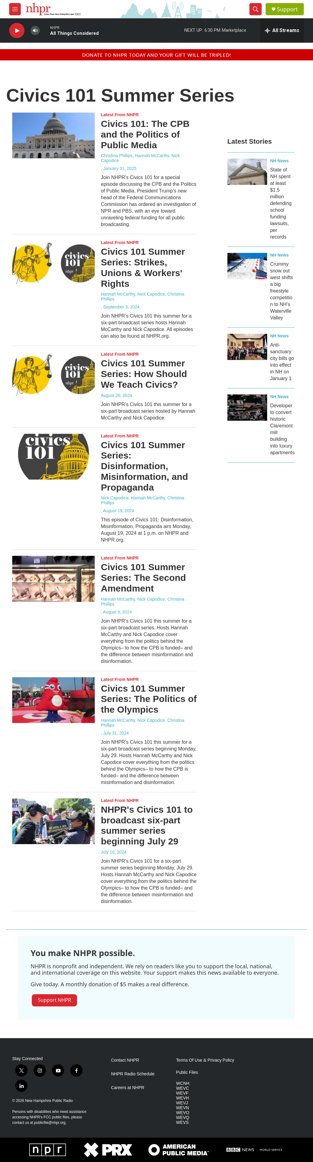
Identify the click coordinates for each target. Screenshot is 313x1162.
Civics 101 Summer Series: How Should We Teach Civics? (144, 374)
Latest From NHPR (120, 114)
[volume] (35, 31)
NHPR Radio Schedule (132, 1074)
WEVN (182, 1108)
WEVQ (182, 1117)
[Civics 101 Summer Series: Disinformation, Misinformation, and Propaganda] (53, 457)
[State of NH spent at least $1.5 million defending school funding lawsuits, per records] (247, 172)
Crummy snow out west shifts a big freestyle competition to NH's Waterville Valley (281, 290)
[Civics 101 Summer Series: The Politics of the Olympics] (53, 700)
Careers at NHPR (127, 1087)
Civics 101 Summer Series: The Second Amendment (143, 577)
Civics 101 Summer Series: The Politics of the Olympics (149, 699)
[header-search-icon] (255, 9)
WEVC (182, 1088)
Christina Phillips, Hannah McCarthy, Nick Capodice (140, 158)
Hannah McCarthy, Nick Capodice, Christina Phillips (142, 296)
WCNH (183, 1083)
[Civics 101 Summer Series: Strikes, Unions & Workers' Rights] (53, 263)
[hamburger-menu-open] (15, 9)
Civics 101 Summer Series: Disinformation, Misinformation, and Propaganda (144, 466)
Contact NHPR (125, 1060)
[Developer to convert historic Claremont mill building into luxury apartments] (247, 407)
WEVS (182, 1122)
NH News (279, 160)
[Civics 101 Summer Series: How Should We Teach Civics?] (53, 375)
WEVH (182, 1098)
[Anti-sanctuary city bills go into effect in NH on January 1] (247, 347)
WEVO (182, 1112)
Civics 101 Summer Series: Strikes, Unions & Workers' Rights (143, 267)
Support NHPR (54, 1000)
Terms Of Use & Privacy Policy (205, 1060)
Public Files (187, 1072)
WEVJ (182, 1103)
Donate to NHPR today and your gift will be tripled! (156, 55)
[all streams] (282, 30)
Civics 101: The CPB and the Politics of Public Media (145, 134)
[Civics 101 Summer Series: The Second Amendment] (53, 579)
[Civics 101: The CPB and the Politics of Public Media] (53, 135)
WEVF (182, 1093)
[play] (17, 30)
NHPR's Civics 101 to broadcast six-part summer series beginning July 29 (147, 825)
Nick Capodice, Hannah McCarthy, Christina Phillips (142, 500)
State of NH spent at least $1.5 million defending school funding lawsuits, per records (281, 203)
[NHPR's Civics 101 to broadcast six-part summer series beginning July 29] (53, 821)
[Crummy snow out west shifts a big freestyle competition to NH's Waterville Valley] (247, 266)
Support (287, 9)
